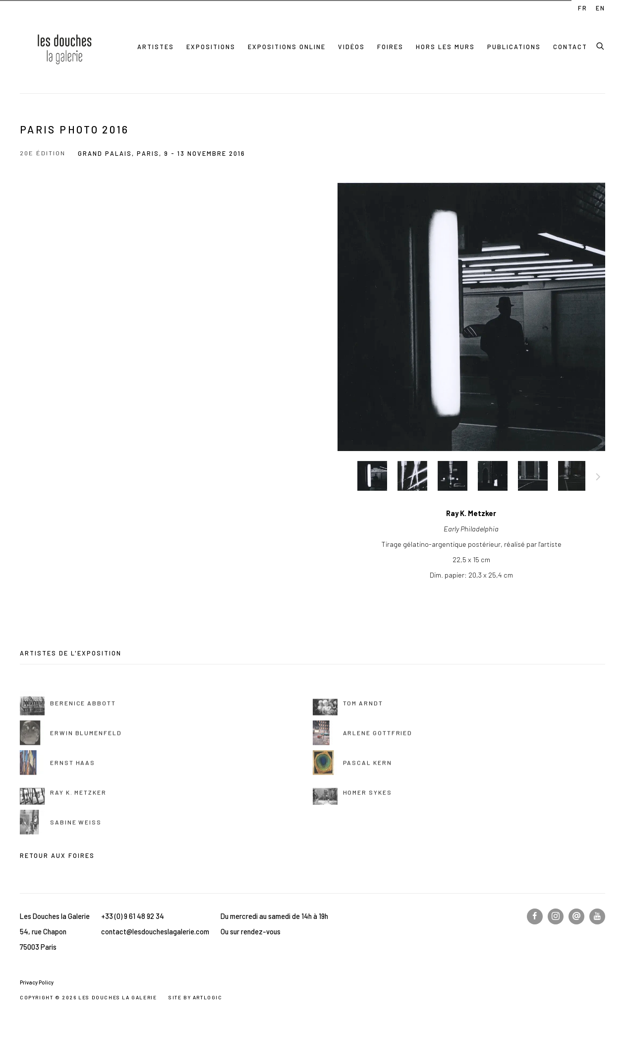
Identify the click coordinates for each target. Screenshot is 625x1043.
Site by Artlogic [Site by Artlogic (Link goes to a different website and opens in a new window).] (196, 997)
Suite (598, 478)
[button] (372, 476)
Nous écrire (576, 916)
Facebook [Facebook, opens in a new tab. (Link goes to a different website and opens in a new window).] (535, 916)
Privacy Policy (37, 982)
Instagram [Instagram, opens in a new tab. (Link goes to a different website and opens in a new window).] (556, 916)
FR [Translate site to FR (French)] (582, 8)
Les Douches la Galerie (64, 46)
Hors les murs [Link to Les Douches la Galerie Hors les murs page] (445, 47)
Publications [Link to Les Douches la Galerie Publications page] (514, 47)
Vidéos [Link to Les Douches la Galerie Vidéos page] (351, 47)
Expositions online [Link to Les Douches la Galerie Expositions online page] (287, 47)
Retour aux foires (57, 855)
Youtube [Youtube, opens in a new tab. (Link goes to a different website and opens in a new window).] (597, 916)
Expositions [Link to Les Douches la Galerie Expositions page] (210, 47)
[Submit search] (600, 44)
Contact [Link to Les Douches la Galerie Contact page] (570, 47)
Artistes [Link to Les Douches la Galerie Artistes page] (155, 47)
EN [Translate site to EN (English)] (600, 8)
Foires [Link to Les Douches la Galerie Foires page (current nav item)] (390, 47)
